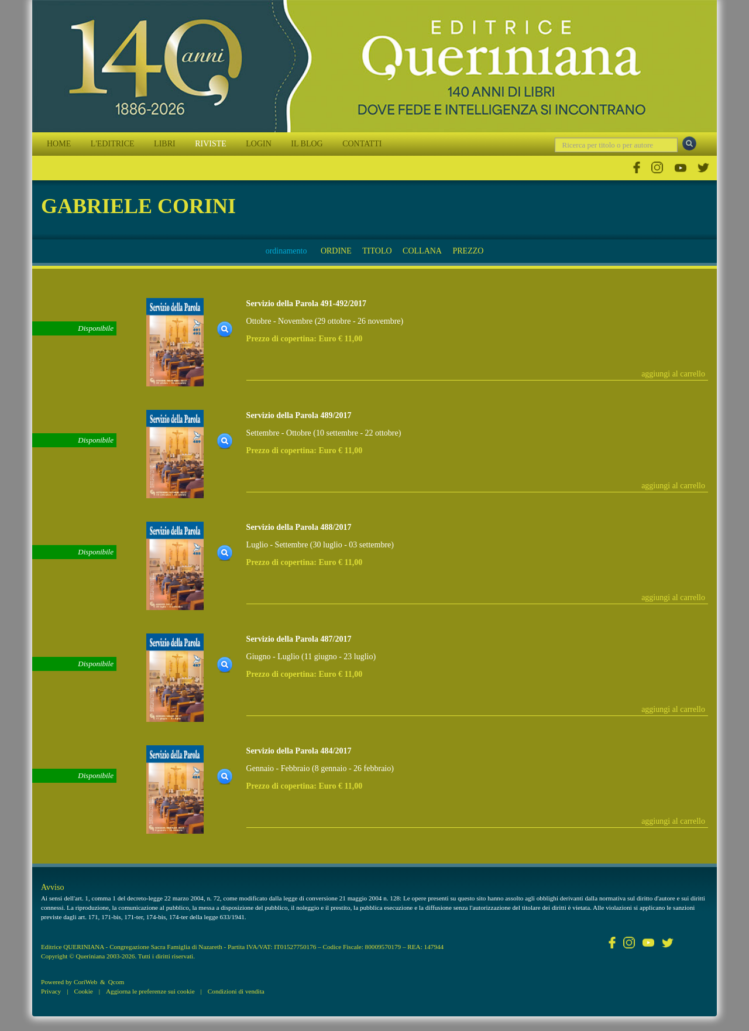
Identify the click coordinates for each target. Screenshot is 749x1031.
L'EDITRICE (113, 143)
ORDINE (336, 250)
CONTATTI (362, 143)
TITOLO (376, 250)
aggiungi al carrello (673, 373)
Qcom (116, 981)
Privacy (51, 991)
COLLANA (422, 250)
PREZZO (467, 250)
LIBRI (165, 143)
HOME (59, 143)
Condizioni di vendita (236, 991)
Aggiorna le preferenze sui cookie (150, 991)
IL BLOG (306, 143)
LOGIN (259, 143)
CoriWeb (85, 981)
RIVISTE (210, 143)
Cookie (83, 991)
